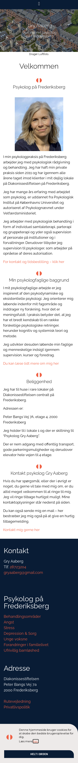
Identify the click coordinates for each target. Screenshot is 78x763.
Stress (9, 628)
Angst (9, 622)
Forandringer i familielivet (26, 644)
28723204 (18, 567)
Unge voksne (15, 639)
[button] (39, 3)
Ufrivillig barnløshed (21, 650)
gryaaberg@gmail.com (23, 572)
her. (35, 741)
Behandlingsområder (22, 616)
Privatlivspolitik (17, 707)
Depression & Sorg (20, 633)
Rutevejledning (17, 701)
